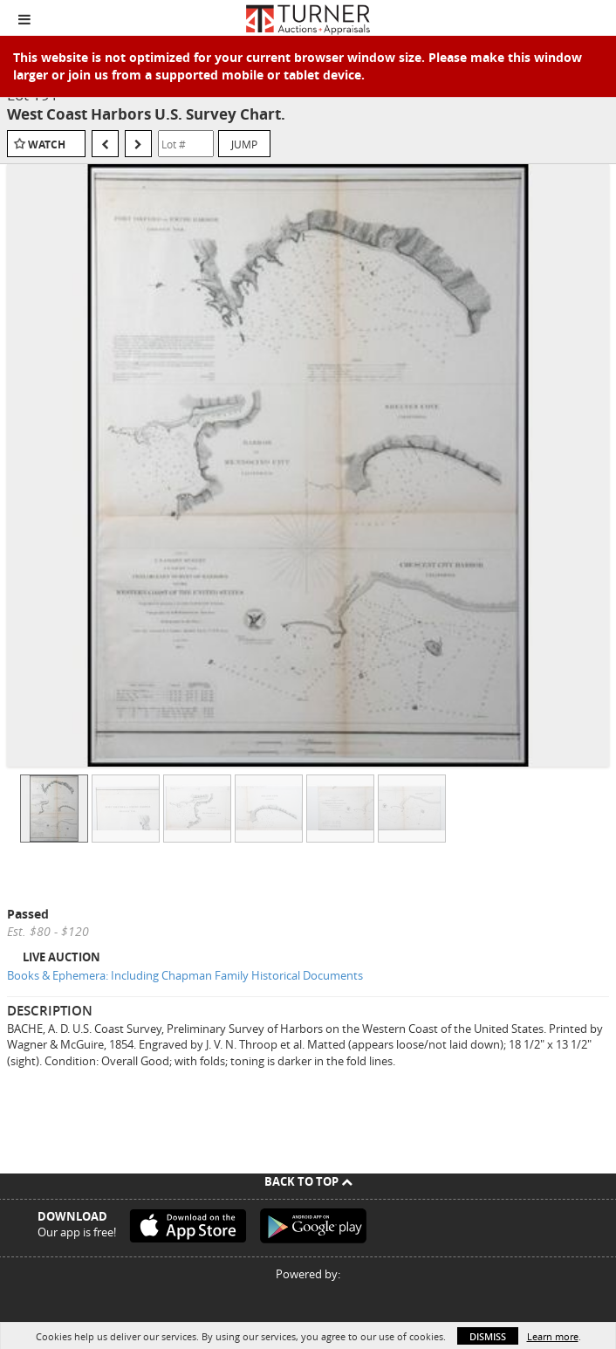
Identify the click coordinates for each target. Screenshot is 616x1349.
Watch (46, 144)
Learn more (552, 1336)
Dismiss (487, 1336)
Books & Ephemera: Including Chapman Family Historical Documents (185, 975)
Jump (244, 144)
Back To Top (308, 1181)
